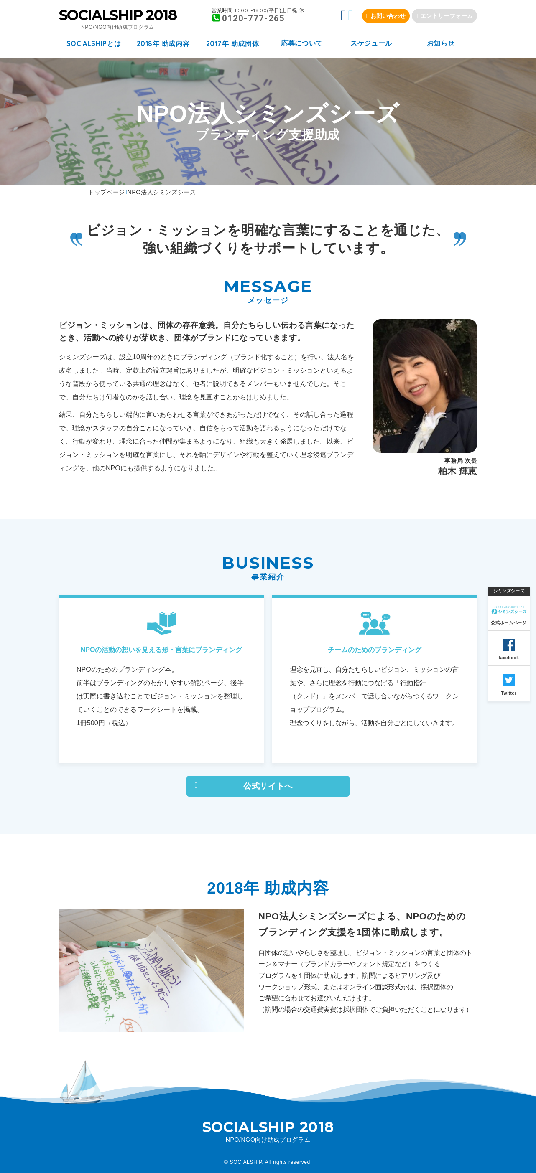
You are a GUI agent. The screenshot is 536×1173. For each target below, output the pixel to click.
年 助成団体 (232, 43)
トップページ (106, 192)
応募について (302, 43)
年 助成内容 (163, 43)
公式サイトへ (268, 786)
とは (93, 43)
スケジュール (371, 43)
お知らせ (441, 43)
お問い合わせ (388, 16)
